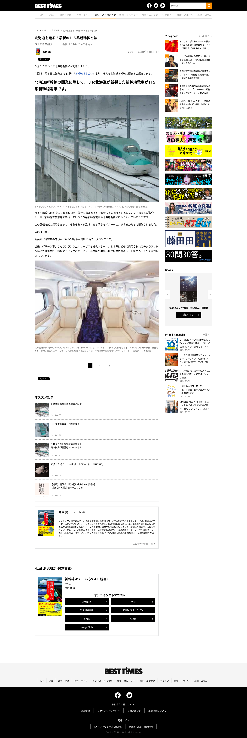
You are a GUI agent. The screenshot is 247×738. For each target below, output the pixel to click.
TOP (36, 30)
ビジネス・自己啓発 (50, 30)
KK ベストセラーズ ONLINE (108, 726)
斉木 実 (47, 52)
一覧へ (206, 334)
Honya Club (87, 627)
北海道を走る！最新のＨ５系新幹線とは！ (81, 30)
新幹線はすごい (84, 73)
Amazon (86, 601)
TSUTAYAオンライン (133, 610)
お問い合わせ (134, 710)
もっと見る (204, 36)
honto (133, 618)
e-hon (87, 618)
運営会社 (85, 710)
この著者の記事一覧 (143, 543)
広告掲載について (157, 710)
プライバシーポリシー (109, 710)
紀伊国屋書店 (86, 610)
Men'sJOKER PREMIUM (141, 726)
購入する (189, 315)
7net (133, 601)
